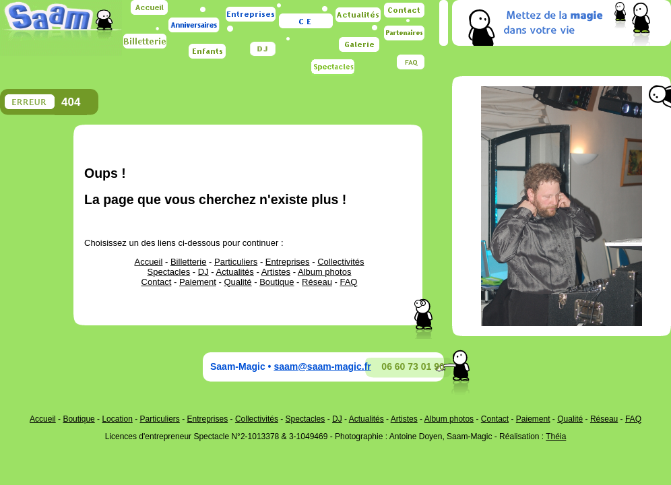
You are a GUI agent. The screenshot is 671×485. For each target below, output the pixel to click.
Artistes (275, 272)
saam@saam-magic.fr (322, 366)
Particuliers (235, 262)
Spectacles (169, 272)
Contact (156, 282)
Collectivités (340, 262)
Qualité (237, 282)
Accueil (148, 262)
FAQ (348, 282)
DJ (203, 272)
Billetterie (188, 262)
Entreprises (287, 262)
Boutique (276, 282)
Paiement (197, 282)
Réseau (317, 282)
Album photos (325, 272)
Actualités (234, 272)
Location (117, 419)
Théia (556, 436)
